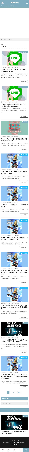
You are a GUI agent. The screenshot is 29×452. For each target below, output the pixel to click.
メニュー (14, 450)
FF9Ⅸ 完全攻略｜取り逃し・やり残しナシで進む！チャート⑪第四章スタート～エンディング (14, 272)
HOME (4, 39)
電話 (20, 450)
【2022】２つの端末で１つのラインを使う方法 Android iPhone (14, 70)
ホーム (3, 450)
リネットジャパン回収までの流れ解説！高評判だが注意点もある (14, 140)
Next (19, 392)
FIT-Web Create (15, 442)
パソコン (12, 5)
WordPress (14, 444)
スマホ (7, 5)
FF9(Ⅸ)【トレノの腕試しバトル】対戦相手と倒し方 (14, 205)
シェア (9, 450)
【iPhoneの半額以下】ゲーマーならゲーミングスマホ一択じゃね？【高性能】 (14, 341)
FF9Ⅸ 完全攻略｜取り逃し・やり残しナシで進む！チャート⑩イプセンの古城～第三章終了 (14, 307)
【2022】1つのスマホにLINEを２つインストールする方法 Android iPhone (14, 105)
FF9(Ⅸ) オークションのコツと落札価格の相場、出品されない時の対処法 (14, 238)
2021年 (9, 39)
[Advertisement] (14, 23)
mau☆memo (14, 2)
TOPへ (26, 450)
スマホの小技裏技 (23, 52)
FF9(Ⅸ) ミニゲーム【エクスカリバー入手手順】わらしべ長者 (14, 172)
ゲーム (2, 5)
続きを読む (23, 81)
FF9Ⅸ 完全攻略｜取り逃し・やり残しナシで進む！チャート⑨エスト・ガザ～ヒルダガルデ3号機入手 (14, 376)
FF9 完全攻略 (24, 154)
